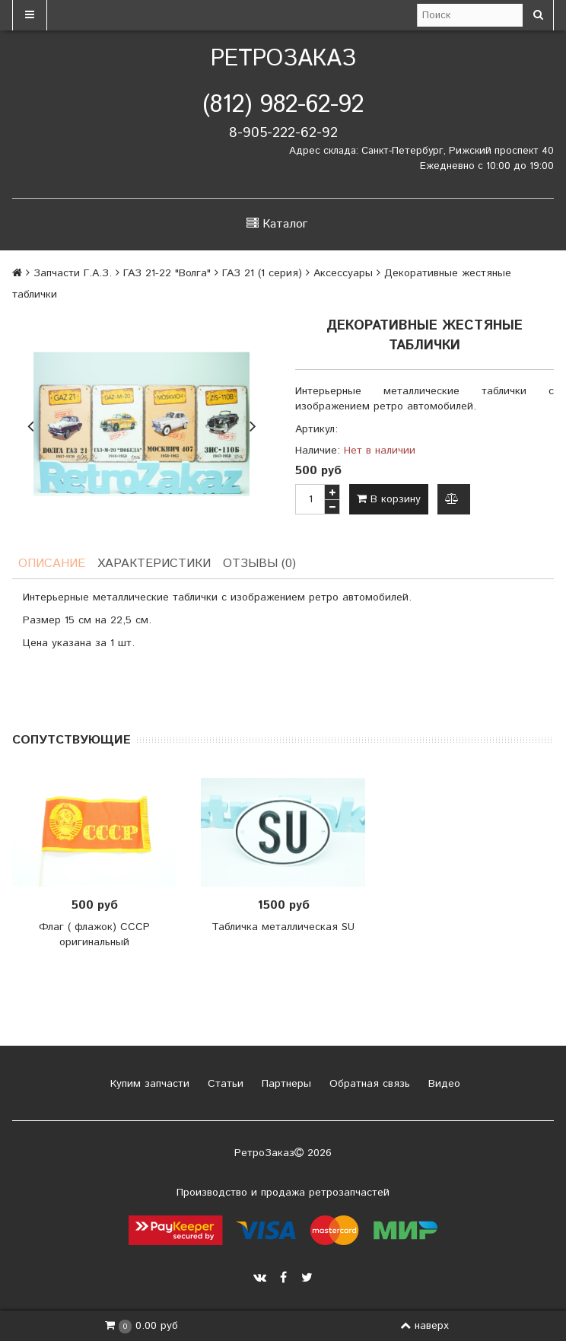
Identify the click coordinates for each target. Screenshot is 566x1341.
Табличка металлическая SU (283, 927)
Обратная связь (368, 1083)
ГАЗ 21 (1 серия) (262, 273)
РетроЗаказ (283, 59)
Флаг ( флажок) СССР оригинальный (94, 934)
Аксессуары (343, 273)
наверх (424, 1325)
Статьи (223, 1083)
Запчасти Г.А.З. (72, 273)
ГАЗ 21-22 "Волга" (167, 273)
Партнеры (284, 1083)
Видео (442, 1083)
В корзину (389, 499)
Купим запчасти (148, 1083)
